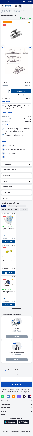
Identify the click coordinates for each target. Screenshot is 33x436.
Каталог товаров (10, 10)
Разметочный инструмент (9, 209)
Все (3, 206)
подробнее (16, 336)
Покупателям (6, 408)
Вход (5, 2)
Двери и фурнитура (20, 10)
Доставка (4, 415)
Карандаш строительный (8, 260)
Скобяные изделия (16, 11)
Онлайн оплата (27, 6)
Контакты (4, 401)
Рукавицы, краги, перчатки (17, 206)
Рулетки (24, 209)
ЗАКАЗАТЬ (16, 359)
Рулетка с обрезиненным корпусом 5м (8, 292)
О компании (5, 404)
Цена (3, 235)
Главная (3, 10)
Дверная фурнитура (6, 11)
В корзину (21, 91)
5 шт (30, 18)
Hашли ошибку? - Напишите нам (16, 370)
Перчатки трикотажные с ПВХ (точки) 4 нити (8, 229)
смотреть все (16, 310)
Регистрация (12, 2)
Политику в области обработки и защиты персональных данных (15, 391)
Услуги (3, 411)
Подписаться (16, 384)
